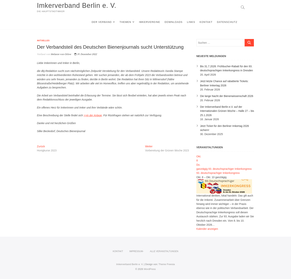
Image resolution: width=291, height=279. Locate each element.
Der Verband (102, 22)
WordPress (150, 269)
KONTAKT (206, 22)
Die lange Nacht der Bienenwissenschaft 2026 (226, 96)
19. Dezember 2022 (85, 54)
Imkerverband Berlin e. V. (76, 5)
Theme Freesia (166, 264)
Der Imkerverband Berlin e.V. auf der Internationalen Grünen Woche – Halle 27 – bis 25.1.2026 (227, 111)
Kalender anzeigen (207, 228)
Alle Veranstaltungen (164, 251)
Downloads (174, 22)
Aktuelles (43, 40)
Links (191, 22)
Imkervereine (149, 22)
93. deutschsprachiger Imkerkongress (218, 172)
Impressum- (136, 251)
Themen (125, 22)
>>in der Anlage (93, 115)
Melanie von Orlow (60, 54)
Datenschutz (227, 22)
